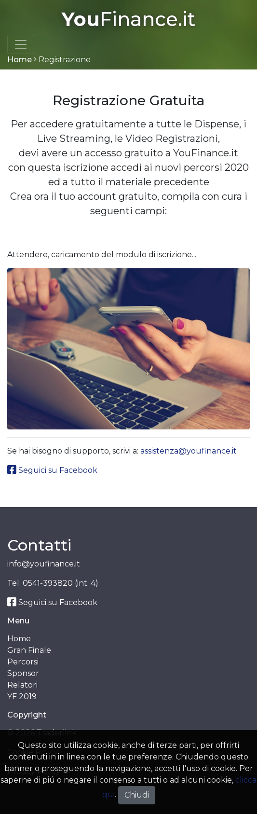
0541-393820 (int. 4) (60, 583)
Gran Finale (29, 650)
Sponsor (23, 673)
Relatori (22, 685)
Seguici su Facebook (52, 470)
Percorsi (23, 661)
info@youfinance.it (43, 563)
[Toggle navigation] (20, 44)
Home (19, 59)
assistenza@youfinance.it (188, 450)
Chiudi (136, 795)
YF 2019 (22, 696)
